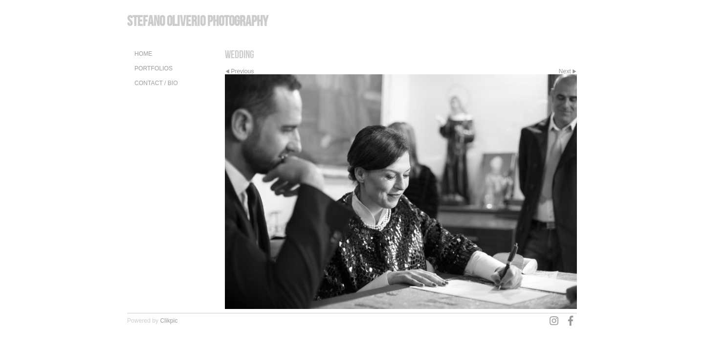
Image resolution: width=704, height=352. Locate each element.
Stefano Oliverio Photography (197, 20)
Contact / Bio (156, 83)
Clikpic (169, 320)
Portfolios (153, 68)
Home (143, 53)
